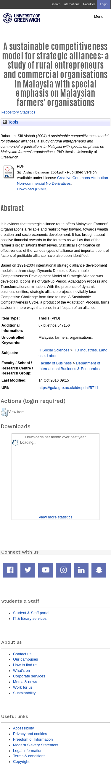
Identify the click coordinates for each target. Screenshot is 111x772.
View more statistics (55, 517)
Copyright (21, 761)
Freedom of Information (33, 739)
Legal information (27, 750)
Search (55, 4)
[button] (4, 412)
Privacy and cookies (30, 734)
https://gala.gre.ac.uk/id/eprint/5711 (68, 387)
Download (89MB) (32, 189)
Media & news (25, 681)
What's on (21, 670)
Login (103, 4)
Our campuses (25, 659)
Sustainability (24, 693)
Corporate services (29, 676)
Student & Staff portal (31, 613)
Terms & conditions (29, 756)
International (71, 4)
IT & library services (29, 618)
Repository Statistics (18, 112)
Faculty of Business (55, 363)
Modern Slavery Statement (35, 745)
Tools (10, 122)
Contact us (22, 654)
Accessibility (23, 728)
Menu (98, 16)
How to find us (25, 665)
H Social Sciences (53, 350)
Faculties (89, 4)
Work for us (23, 687)
